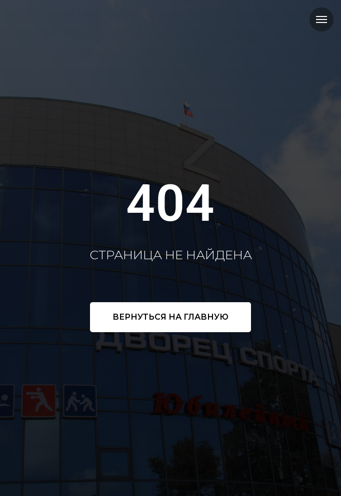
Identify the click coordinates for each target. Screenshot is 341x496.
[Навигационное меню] (321, 19)
